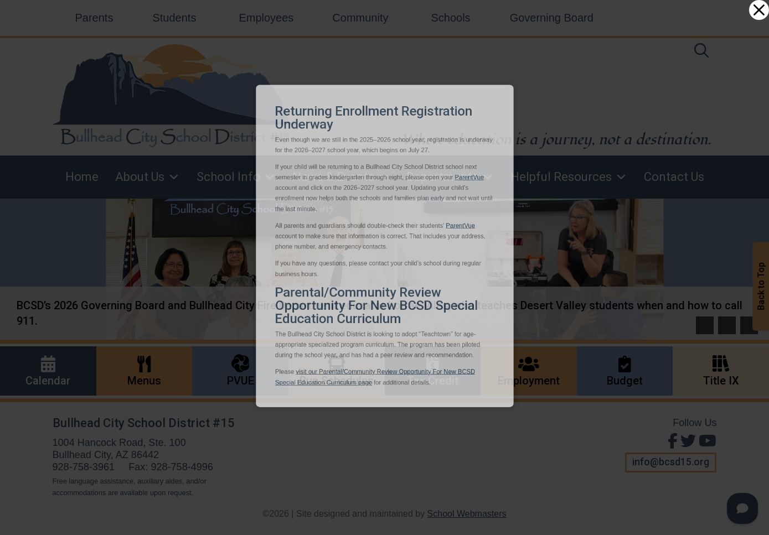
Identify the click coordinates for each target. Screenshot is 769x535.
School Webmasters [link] (467, 513)
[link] (701, 53)
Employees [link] (266, 18)
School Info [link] (236, 177)
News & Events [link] (341, 177)
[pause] (749, 325)
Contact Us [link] (674, 177)
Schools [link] (450, 18)
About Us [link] (147, 177)
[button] (705, 325)
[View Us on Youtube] (706, 441)
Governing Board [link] (551, 18)
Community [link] (360, 18)
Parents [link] (94, 18)
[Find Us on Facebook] (671, 441)
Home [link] (82, 177)
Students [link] (174, 18)
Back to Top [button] (761, 286)
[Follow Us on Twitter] (687, 441)
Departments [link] (450, 177)
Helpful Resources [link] (568, 177)
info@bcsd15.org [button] (670, 462)
